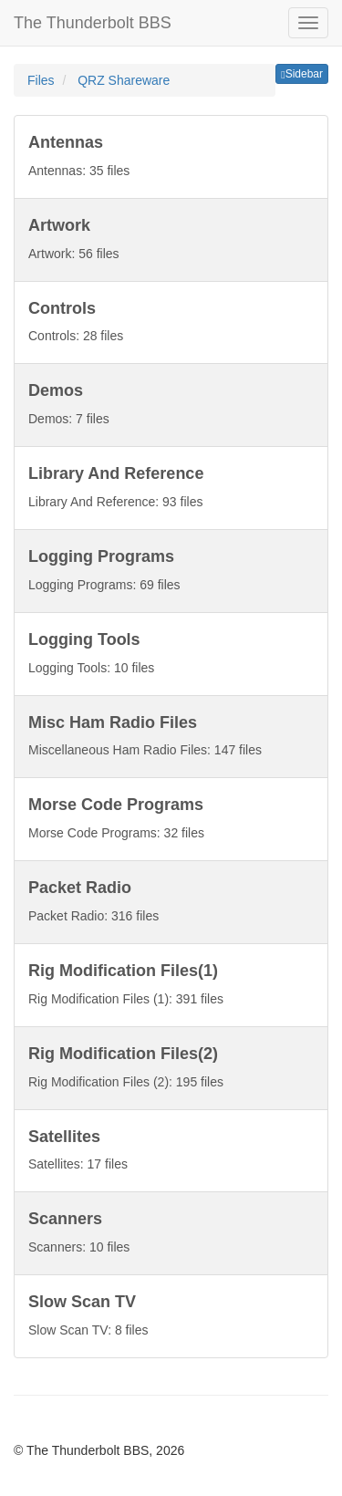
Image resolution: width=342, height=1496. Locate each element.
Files (42, 80)
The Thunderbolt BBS (92, 23)
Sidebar (302, 74)
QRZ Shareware (124, 80)
